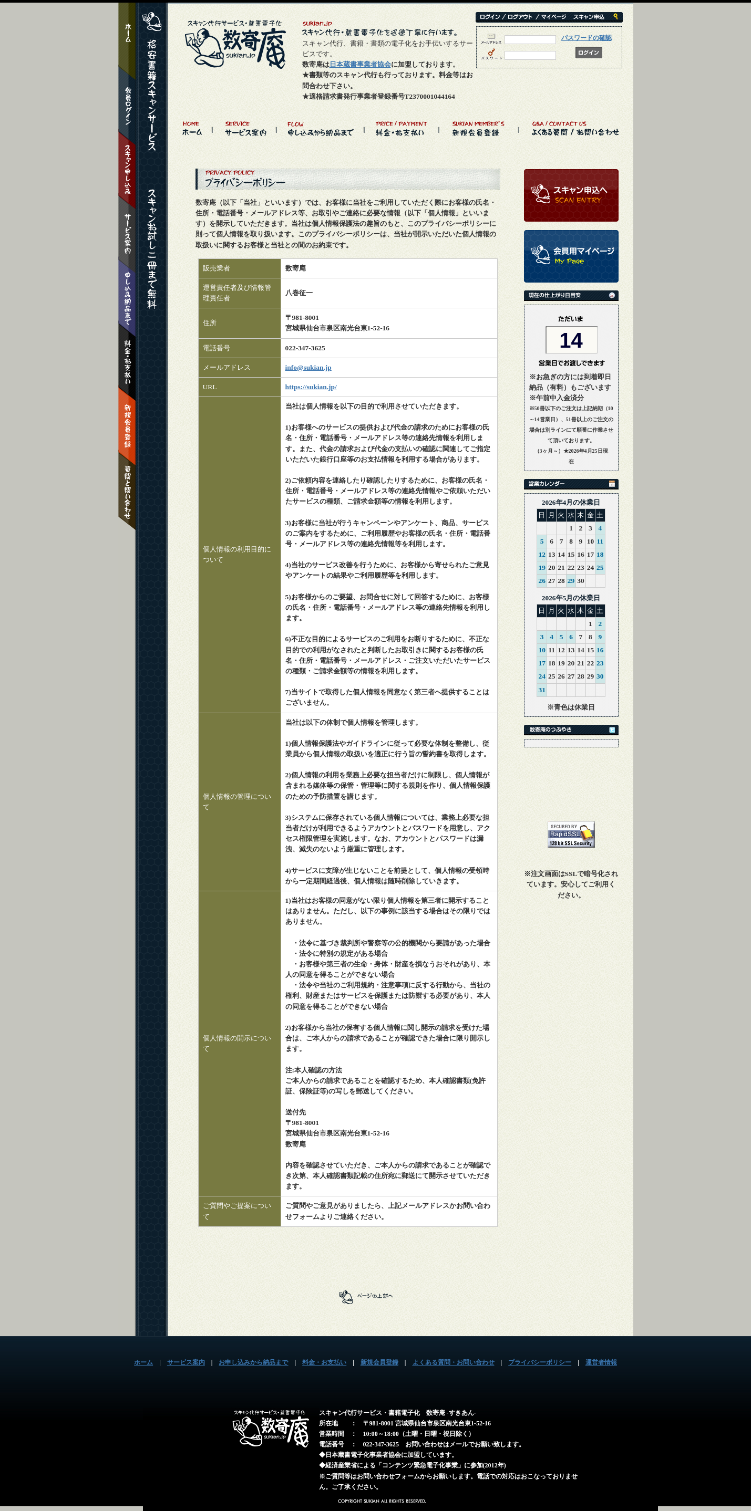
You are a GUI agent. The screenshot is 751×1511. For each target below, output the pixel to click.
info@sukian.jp (308, 367)
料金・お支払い (324, 1362)
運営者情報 (601, 1362)
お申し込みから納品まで (253, 1362)
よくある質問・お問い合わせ (454, 1362)
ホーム (143, 1362)
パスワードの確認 (586, 37)
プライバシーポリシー (539, 1362)
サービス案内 (186, 1362)
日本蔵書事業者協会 (360, 64)
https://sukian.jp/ (311, 387)
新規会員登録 (379, 1362)
